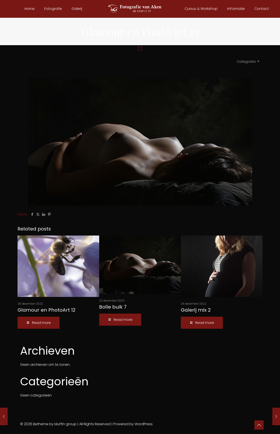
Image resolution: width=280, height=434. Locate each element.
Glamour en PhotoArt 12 (46, 310)
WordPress (144, 424)
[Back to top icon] (259, 425)
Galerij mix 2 (196, 310)
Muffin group (65, 424)
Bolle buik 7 (113, 307)
